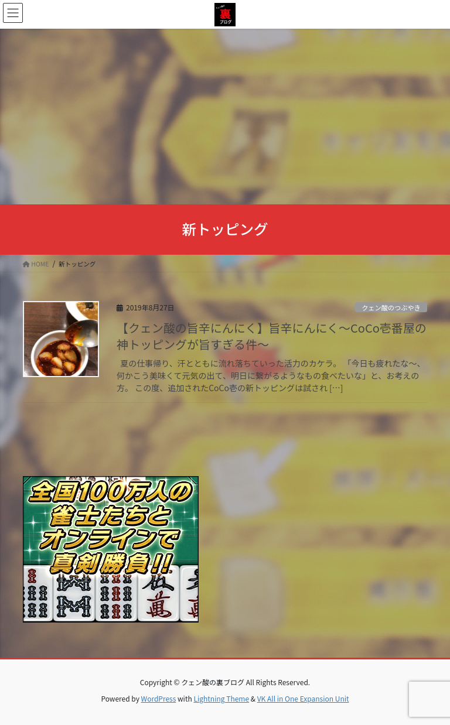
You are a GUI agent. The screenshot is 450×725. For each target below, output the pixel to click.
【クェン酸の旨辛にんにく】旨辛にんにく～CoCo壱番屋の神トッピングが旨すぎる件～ (272, 336)
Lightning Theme (221, 698)
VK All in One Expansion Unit (303, 698)
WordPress (158, 698)
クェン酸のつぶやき (391, 307)
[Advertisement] (225, 117)
